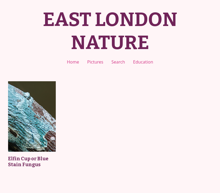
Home (73, 62)
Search (118, 62)
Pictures (95, 62)
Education (143, 62)
